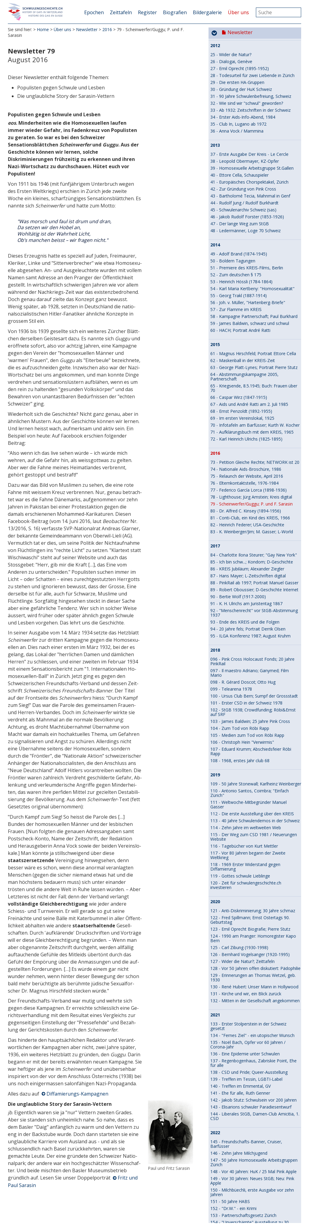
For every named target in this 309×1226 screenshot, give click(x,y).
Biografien (175, 12)
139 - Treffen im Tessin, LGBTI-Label (246, 626)
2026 (215, 1165)
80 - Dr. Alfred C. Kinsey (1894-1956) (245, 58)
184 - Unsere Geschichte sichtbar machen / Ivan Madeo (252, 1074)
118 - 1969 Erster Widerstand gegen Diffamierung (245, 414)
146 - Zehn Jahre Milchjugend (238, 700)
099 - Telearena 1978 (231, 236)
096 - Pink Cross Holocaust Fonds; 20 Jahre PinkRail (252, 209)
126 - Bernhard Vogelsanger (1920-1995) (250, 502)
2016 (107, 30)
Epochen (94, 12)
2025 (215, 1033)
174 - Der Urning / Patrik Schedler (243, 964)
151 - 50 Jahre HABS (230, 749)
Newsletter (86, 30)
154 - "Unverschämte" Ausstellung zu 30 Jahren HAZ (249, 772)
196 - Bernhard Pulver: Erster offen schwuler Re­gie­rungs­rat (253, 1206)
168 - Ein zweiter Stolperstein (238, 906)
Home (43, 30)
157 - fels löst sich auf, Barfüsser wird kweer (253, 816)
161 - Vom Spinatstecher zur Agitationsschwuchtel (238, 846)
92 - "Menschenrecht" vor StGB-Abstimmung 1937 (254, 160)
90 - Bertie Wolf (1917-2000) (238, 144)
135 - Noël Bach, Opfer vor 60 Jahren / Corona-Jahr (247, 592)
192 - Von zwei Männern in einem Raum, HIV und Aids (253, 1148)
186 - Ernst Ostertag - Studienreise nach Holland (249, 1093)
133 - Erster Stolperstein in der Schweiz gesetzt (248, 573)
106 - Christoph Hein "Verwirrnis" (242, 289)
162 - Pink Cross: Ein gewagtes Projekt (247, 855)
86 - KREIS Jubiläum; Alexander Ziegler (247, 116)
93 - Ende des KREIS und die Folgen (244, 169)
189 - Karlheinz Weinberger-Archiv (243, 1120)
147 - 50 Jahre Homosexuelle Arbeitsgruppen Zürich (254, 709)
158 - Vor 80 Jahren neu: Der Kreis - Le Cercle (254, 823)
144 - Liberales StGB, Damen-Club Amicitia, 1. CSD (254, 663)
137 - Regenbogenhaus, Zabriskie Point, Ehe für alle (253, 610)
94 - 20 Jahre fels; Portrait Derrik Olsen (247, 176)
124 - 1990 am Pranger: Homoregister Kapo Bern (253, 485)
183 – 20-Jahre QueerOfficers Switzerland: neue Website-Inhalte (251, 1063)
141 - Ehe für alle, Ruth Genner (240, 640)
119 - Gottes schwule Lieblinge (240, 423)
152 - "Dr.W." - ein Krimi (233, 756)
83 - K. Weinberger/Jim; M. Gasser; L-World (251, 79)
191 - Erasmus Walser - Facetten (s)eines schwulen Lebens (250, 1136)
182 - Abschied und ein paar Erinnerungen (250, 1054)
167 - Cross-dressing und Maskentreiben (249, 899)
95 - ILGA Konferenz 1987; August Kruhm (250, 183)
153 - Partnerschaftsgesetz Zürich (243, 762)
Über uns (238, 12)
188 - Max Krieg (225, 1113)
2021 (215, 562)
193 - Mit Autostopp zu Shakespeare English (253, 1173)
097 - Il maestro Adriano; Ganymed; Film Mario (249, 220)
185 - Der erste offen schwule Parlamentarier (254, 1083)
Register (147, 12)
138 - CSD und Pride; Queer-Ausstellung (249, 619)
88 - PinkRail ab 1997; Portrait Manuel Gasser (254, 130)
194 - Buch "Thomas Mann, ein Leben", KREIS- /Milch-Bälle (249, 1183)
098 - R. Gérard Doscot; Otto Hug (243, 229)
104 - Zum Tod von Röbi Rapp (239, 275)
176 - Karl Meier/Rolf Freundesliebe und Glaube (249, 980)
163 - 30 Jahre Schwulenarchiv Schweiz (247, 862)
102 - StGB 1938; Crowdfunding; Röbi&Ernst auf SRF (253, 259)
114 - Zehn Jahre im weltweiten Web (245, 375)
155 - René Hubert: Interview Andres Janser (252, 781)
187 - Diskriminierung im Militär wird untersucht (245, 1104)
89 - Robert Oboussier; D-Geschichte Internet (254, 137)
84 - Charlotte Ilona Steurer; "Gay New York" (253, 102)
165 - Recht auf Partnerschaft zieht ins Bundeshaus (247, 883)
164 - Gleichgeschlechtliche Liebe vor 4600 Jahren (251, 871)
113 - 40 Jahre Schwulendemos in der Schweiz (255, 368)
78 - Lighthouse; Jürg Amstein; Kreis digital (251, 44)
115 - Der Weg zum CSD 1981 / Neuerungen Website (253, 384)
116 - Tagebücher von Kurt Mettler (244, 393)
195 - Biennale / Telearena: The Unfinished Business (251, 1194)
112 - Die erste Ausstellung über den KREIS (252, 361)
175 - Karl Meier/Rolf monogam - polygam (251, 971)
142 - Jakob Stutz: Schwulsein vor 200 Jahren (253, 647)
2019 (215, 322)
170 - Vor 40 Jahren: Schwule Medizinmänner (253, 936)
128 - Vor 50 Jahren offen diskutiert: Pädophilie (255, 515)
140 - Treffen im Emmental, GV (240, 633)
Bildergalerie (207, 12)
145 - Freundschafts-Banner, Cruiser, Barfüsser (246, 691)
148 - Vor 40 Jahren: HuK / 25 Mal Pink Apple (253, 719)
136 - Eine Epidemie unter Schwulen (245, 601)
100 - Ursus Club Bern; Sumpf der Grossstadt (254, 243)
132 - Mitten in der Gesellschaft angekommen (255, 548)
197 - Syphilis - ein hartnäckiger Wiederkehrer (254, 1215)
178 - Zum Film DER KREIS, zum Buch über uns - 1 (252, 998)
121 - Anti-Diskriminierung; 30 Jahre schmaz (252, 458)
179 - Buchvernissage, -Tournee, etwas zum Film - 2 (253, 1010)
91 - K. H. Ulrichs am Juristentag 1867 (246, 151)
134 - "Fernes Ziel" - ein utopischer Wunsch (252, 583)
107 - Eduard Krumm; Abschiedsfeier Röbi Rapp (250, 299)
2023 (215, 807)
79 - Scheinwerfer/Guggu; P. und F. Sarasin (251, 51)
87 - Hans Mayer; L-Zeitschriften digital (248, 123)
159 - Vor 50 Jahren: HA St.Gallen (242, 830)
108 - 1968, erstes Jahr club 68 (239, 308)
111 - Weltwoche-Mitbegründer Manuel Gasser (248, 352)
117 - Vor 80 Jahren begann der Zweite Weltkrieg (247, 402)
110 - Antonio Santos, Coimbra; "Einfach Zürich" (249, 340)
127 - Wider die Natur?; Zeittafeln (242, 509)
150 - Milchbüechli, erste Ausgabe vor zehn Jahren (252, 739)
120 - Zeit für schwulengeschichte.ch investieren (245, 432)
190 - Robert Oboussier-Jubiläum (242, 1127)
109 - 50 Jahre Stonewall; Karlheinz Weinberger (255, 331)
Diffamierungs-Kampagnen (77, 1094)
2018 (215, 197)
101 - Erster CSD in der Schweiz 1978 (246, 250)
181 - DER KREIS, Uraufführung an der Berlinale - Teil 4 (247, 1044)
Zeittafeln (121, 12)
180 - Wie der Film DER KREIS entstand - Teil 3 (255, 1019)
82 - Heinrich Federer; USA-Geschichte (247, 72)
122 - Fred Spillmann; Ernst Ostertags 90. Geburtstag (250, 467)
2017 (215, 93)
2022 (215, 680)
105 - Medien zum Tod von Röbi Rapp (247, 282)
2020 (215, 449)
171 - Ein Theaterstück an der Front (244, 943)
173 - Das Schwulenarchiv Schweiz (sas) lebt (253, 957)
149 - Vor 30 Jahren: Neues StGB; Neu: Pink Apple (252, 728)
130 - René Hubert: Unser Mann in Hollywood (254, 534)
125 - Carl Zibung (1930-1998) (239, 495)
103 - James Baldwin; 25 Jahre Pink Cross (250, 268)
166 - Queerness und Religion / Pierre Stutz (252, 892)
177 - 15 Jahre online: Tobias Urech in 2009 (252, 989)
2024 (215, 920)
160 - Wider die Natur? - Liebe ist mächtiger (252, 836)
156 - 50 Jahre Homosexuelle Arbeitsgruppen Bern (254, 790)
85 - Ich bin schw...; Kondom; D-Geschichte (251, 109)
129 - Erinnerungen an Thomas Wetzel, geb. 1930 (253, 525)
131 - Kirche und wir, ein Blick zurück (245, 541)
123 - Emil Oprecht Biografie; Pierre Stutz (250, 476)
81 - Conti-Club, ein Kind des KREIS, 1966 (250, 65)
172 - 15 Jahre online (230, 950)
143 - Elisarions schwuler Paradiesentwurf (250, 654)
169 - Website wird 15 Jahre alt (240, 929)
